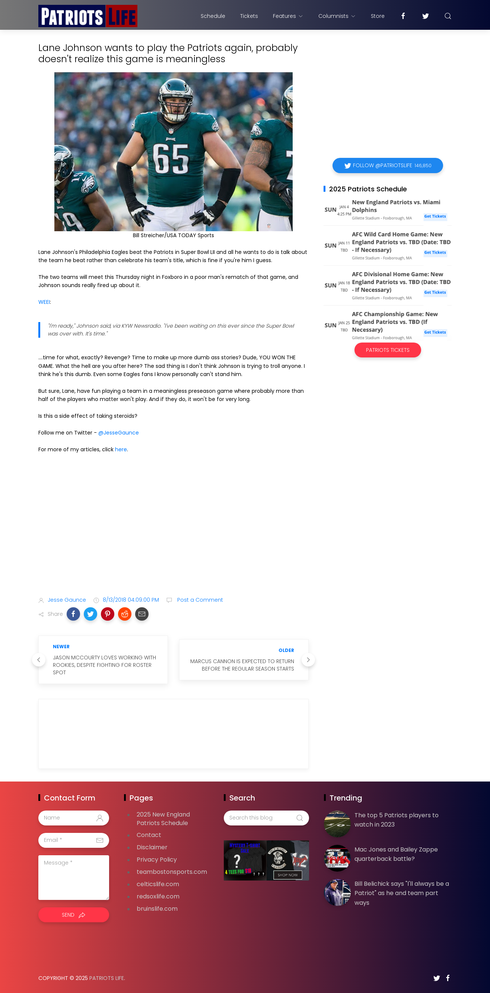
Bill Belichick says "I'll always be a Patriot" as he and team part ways (401, 893)
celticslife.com (158, 884)
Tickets (249, 16)
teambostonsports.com (172, 872)
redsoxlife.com (158, 896)
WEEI (44, 302)
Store (378, 16)
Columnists (337, 16)
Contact (149, 835)
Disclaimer (152, 847)
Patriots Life (106, 978)
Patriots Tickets (388, 350)
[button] (73, 614)
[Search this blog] (266, 818)
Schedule (213, 16)
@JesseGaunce (118, 432)
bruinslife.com (157, 908)
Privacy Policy (157, 859)
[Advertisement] (173, 532)
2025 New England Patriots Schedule (163, 818)
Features (288, 16)
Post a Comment (199, 600)
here (121, 449)
